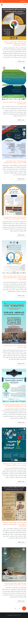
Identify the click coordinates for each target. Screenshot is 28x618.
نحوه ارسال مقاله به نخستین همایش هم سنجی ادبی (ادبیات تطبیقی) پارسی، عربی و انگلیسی (14, 218)
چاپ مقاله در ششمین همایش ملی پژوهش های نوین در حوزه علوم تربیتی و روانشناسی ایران (14, 405)
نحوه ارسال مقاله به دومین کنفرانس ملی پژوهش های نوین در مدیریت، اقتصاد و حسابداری (14, 464)
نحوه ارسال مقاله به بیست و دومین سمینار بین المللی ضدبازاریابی (14, 346)
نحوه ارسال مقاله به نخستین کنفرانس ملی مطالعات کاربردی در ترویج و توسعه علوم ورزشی (14, 162)
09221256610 (22, 1)
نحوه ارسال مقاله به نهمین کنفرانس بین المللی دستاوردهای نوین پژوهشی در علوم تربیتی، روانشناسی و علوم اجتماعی (15, 43)
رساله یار (25, 4)
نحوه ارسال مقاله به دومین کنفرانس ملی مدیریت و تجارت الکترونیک (14, 103)
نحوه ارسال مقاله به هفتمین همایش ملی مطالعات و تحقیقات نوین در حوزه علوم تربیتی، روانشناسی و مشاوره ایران (14, 524)
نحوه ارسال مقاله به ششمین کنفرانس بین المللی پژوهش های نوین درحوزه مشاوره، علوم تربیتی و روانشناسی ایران (14, 277)
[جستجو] (2, 1)
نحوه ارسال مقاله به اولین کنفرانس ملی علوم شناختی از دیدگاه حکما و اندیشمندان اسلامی (15, 584)
